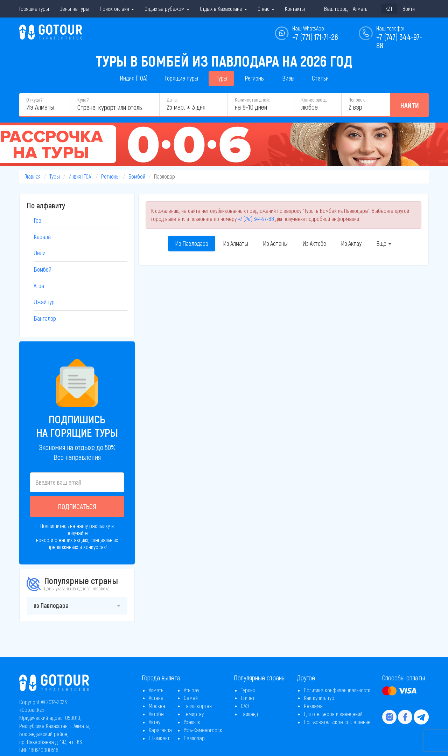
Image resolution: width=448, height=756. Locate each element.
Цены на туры (74, 8)
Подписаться (77, 506)
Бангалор (45, 318)
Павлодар (194, 738)
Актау (154, 722)
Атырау (191, 690)
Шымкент (159, 738)
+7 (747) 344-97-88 (256, 218)
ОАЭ (245, 705)
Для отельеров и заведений (333, 713)
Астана (156, 697)
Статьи (320, 78)
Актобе (156, 713)
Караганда (160, 730)
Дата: (172, 100)
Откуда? (34, 100)
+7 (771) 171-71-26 (315, 36)
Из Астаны (275, 243)
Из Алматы (235, 243)
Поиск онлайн (117, 8)
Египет (247, 697)
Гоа (37, 220)
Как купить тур (319, 697)
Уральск (192, 722)
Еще (383, 243)
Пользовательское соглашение (337, 722)
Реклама (313, 705)
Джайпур (44, 302)
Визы (288, 78)
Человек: (357, 100)
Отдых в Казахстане (223, 8)
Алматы (156, 690)
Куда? (83, 100)
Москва (157, 705)
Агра (39, 286)
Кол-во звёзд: (314, 100)
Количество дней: (252, 100)
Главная (32, 176)
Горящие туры (34, 8)
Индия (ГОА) (133, 78)
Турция (248, 690)
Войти (408, 8)
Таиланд (249, 713)
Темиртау (194, 713)
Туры (221, 78)
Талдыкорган (198, 705)
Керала (42, 237)
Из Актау (351, 243)
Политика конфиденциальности (337, 690)
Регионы (255, 78)
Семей (191, 697)
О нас (266, 8)
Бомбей (136, 176)
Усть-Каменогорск (203, 730)
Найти (409, 105)
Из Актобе (314, 243)
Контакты (295, 8)
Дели (40, 253)
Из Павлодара (191, 243)
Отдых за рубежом (167, 8)
